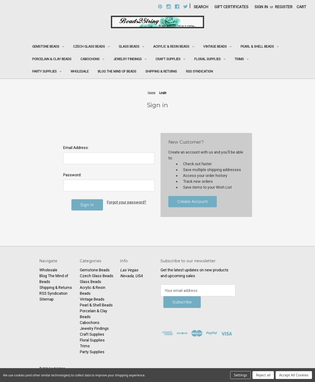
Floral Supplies (209, 59)
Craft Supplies (170, 59)
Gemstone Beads (48, 47)
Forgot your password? (126, 202)
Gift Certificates (231, 7)
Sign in (261, 7)
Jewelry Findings (129, 59)
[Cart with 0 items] (301, 7)
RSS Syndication (199, 71)
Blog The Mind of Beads (117, 71)
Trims (242, 59)
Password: (72, 175)
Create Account (192, 201)
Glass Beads (131, 47)
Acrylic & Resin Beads (173, 47)
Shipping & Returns (161, 71)
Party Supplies (46, 71)
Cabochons (92, 59)
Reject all (263, 375)
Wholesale (80, 71)
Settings (240, 375)
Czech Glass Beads (91, 47)
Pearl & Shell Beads (260, 47)
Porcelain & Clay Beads (51, 59)
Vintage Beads (217, 47)
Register (283, 7)
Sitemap (46, 299)
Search (201, 7)
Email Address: (76, 147)
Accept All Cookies (294, 375)
